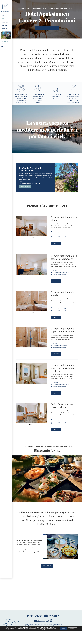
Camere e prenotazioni (5, 19)
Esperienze (4, 25)
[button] (18, 226)
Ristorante (4, 22)
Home (3, 15)
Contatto (4, 28)
